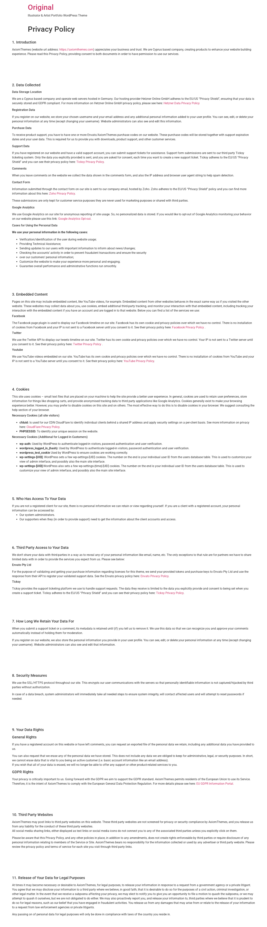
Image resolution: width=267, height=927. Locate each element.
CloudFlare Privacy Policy (43, 427)
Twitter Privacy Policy (87, 344)
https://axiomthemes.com (76, 49)
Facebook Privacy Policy (188, 327)
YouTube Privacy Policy (139, 361)
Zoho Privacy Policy (62, 193)
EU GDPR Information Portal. (215, 783)
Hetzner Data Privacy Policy (182, 103)
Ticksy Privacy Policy (90, 162)
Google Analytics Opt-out (74, 218)
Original (41, 7)
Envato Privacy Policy (155, 576)
